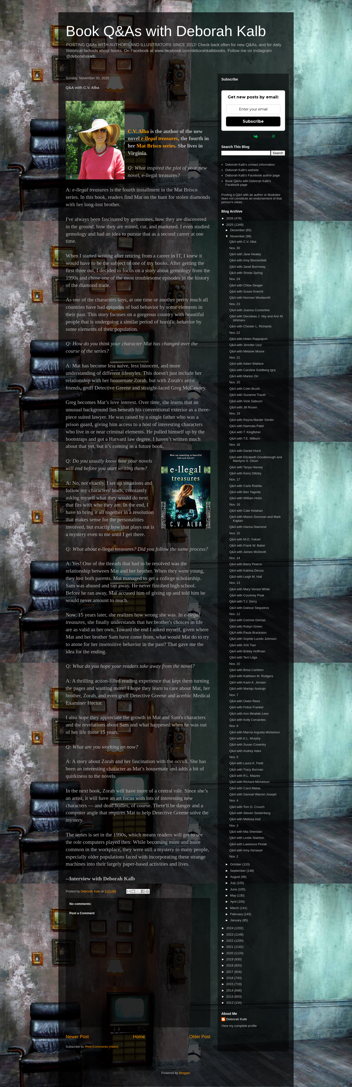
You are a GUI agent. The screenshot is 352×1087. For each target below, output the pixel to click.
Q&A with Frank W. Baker (247, 545)
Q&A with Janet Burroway (247, 266)
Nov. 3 (233, 825)
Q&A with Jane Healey (245, 254)
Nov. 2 (233, 856)
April (234, 901)
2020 (230, 953)
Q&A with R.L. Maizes (244, 776)
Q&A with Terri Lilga (243, 657)
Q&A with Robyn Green (245, 626)
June (234, 889)
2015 (230, 984)
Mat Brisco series (156, 146)
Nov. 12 (234, 614)
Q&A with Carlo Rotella (245, 486)
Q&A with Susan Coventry (247, 744)
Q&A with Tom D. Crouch (246, 807)
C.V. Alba (139, 131)
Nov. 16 (234, 504)
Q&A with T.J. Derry (243, 601)
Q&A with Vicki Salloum (245, 401)
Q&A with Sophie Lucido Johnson (252, 639)
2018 (230, 965)
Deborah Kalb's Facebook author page (252, 175)
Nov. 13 (234, 583)
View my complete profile (239, 1026)
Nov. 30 (234, 248)
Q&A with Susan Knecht (246, 291)
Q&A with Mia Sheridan (245, 831)
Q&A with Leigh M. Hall (245, 576)
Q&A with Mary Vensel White (249, 589)
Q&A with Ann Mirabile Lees (248, 713)
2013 (230, 996)
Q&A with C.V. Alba (242, 241)
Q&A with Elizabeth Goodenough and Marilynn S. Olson (255, 459)
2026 (230, 218)
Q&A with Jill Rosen (243, 407)
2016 (230, 978)
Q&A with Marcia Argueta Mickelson (254, 732)
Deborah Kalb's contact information (250, 164)
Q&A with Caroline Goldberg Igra (252, 370)
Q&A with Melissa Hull (244, 819)
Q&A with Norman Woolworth (249, 297)
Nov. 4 (233, 800)
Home (139, 1036)
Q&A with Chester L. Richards (250, 326)
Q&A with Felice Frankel (246, 707)
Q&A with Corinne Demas (247, 620)
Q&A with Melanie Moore (246, 351)
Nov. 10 (234, 664)
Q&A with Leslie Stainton (246, 838)
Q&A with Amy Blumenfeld (247, 260)
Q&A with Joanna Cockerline (249, 310)
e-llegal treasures (159, 138)
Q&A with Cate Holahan (246, 510)
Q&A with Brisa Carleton (246, 670)
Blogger (184, 1073)
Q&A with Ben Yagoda (244, 492)
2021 (230, 947)
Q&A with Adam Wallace (246, 363)
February (237, 914)
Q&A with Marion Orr (243, 376)
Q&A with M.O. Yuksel (244, 539)
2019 (230, 959)
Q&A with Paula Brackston (247, 632)
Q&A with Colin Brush (244, 388)
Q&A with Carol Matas (244, 788)
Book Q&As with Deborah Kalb (166, 31)
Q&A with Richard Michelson (249, 782)
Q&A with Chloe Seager (246, 285)
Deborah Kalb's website (242, 170)
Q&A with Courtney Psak (246, 595)
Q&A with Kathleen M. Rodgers (251, 676)
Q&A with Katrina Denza (246, 570)
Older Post (199, 1036)
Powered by (253, 136)
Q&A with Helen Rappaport (248, 339)
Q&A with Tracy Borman (246, 769)
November (238, 236)
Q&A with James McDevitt (247, 552)
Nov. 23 (234, 304)
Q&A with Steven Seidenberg (249, 813)
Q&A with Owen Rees (244, 701)
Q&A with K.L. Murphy (244, 738)
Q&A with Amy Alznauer (246, 850)
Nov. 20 (234, 382)
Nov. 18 (234, 444)
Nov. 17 (234, 479)
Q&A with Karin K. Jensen (247, 682)
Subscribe (253, 121)
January (236, 920)
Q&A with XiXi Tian (242, 645)
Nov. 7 (233, 695)
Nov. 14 (234, 558)
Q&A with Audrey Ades (245, 751)
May (233, 895)
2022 (230, 940)
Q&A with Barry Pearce (245, 564)
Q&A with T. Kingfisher (245, 432)
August (235, 877)
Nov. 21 (234, 357)
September (238, 870)
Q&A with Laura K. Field (246, 763)
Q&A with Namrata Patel (246, 426)
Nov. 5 (233, 757)
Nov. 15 (234, 533)
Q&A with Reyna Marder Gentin (251, 420)
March (235, 908)
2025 (230, 225)
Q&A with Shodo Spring (246, 273)
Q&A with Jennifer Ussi (245, 345)
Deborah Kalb (236, 1019)
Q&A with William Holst (245, 498)
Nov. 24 (234, 279)
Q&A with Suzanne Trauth (247, 395)
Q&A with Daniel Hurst (245, 451)
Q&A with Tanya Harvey (246, 467)
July (233, 883)
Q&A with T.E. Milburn (244, 438)
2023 (230, 934)
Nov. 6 (233, 726)
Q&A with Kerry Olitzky (245, 473)
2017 (230, 972)
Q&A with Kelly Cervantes (247, 720)
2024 (230, 928)
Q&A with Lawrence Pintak (248, 844)
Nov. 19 (234, 413)
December (238, 230)
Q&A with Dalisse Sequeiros (249, 608)
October (236, 864)
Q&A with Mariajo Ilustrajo (247, 688)
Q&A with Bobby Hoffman (247, 651)
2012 (230, 1003)
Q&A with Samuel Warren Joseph (252, 794)
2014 (230, 990)
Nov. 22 (234, 333)
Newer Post (77, 1036)
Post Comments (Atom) (101, 1046)
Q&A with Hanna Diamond (247, 527)
